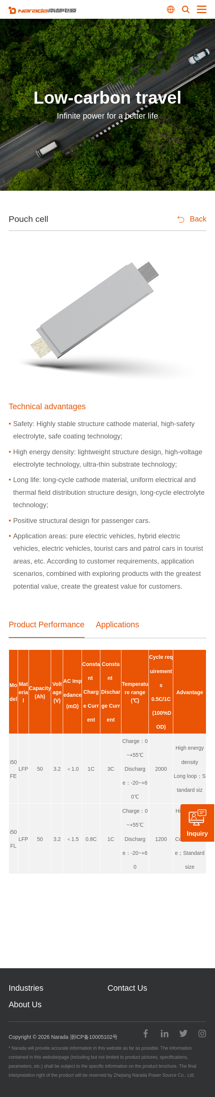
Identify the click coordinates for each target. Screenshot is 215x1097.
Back (192, 219)
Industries (26, 988)
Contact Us (127, 988)
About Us (25, 1004)
